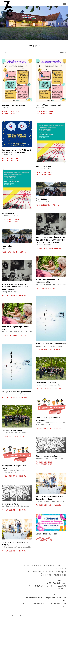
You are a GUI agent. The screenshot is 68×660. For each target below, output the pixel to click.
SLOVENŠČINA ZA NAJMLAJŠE (49, 105)
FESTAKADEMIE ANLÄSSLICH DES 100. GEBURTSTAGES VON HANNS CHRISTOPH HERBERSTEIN (50, 240)
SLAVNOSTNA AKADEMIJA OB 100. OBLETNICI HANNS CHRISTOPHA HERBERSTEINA (16, 287)
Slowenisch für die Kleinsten (13, 105)
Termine (63, 52)
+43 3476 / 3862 (39, 628)
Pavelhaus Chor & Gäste (46, 370)
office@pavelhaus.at (55, 628)
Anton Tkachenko (43, 166)
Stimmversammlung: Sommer (48, 462)
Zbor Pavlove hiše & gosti (12, 427)
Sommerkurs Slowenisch (46, 563)
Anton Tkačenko (8, 213)
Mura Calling (41, 199)
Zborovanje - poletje (10, 520)
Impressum (16, 657)
